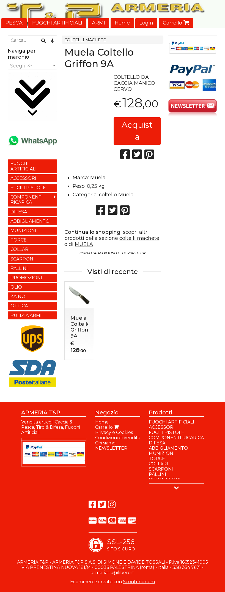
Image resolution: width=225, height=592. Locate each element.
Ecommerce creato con (112, 581)
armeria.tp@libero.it (112, 572)
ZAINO (17, 296)
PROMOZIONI (26, 277)
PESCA (14, 23)
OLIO (16, 287)
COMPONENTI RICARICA (26, 199)
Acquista (137, 131)
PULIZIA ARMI (26, 315)
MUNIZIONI (23, 230)
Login (146, 23)
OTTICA (19, 305)
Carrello (176, 23)
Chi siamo (105, 443)
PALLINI (19, 268)
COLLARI (20, 249)
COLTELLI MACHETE (85, 39)
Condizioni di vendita (117, 437)
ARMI (98, 23)
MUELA (84, 244)
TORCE (18, 240)
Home (122, 23)
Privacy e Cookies (114, 432)
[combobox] (32, 65)
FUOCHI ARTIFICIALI (57, 23)
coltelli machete (139, 238)
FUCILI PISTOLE (28, 187)
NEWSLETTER (111, 448)
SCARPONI (22, 259)
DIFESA (18, 211)
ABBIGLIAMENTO (30, 221)
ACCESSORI (23, 178)
